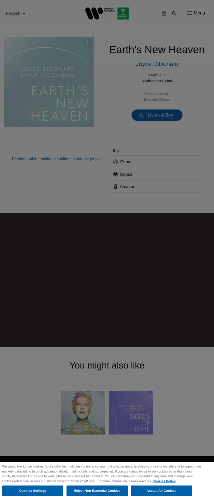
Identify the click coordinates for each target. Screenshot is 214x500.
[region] (107, 481)
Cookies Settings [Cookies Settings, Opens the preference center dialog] (32, 490)
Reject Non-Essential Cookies (97, 490)
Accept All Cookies (161, 490)
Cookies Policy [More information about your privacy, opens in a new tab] (164, 481)
